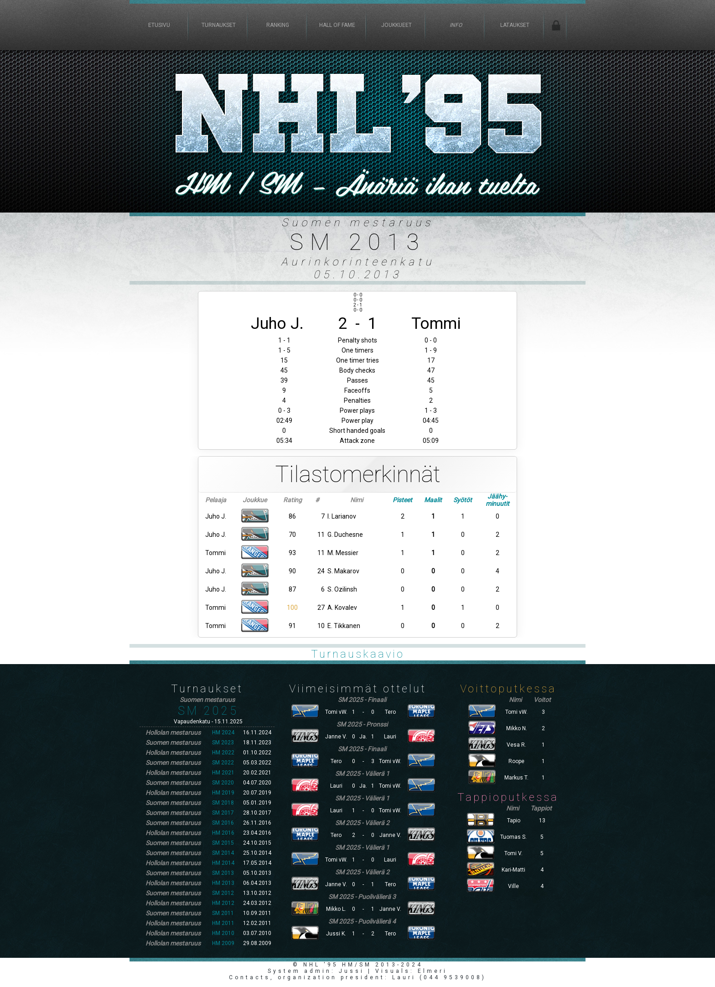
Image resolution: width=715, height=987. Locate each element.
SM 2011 (223, 913)
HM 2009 (223, 943)
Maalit (433, 500)
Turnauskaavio (357, 654)
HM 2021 (223, 772)
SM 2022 (223, 762)
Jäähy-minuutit (497, 500)
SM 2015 (223, 843)
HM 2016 (223, 833)
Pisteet (402, 500)
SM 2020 (223, 782)
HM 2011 (223, 923)
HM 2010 (223, 933)
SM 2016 (223, 823)
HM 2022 (223, 752)
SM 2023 (223, 742)
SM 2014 (223, 853)
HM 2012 (223, 903)
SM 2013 (223, 873)
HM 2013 (223, 883)
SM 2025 (208, 710)
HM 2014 (223, 863)
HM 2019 (223, 793)
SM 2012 (223, 893)
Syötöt (462, 500)
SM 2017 (223, 813)
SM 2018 (223, 803)
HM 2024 (223, 732)
